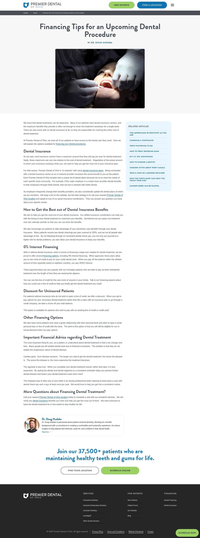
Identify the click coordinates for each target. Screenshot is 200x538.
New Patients (121, 5)
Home (25, 13)
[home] (42, 5)
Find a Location (152, 5)
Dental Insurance (170, 505)
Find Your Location (80, 470)
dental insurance (40, 401)
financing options (51, 256)
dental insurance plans (93, 170)
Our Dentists (132, 510)
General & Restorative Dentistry (94, 505)
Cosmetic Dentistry (90, 510)
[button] (172, 5)
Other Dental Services (91, 521)
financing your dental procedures (71, 144)
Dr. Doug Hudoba (101, 42)
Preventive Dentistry (90, 500)
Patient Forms (133, 505)
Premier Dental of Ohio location (53, 397)
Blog (35, 13)
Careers (150, 531)
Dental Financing (170, 500)
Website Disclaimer (135, 531)
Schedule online (120, 470)
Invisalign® (87, 516)
